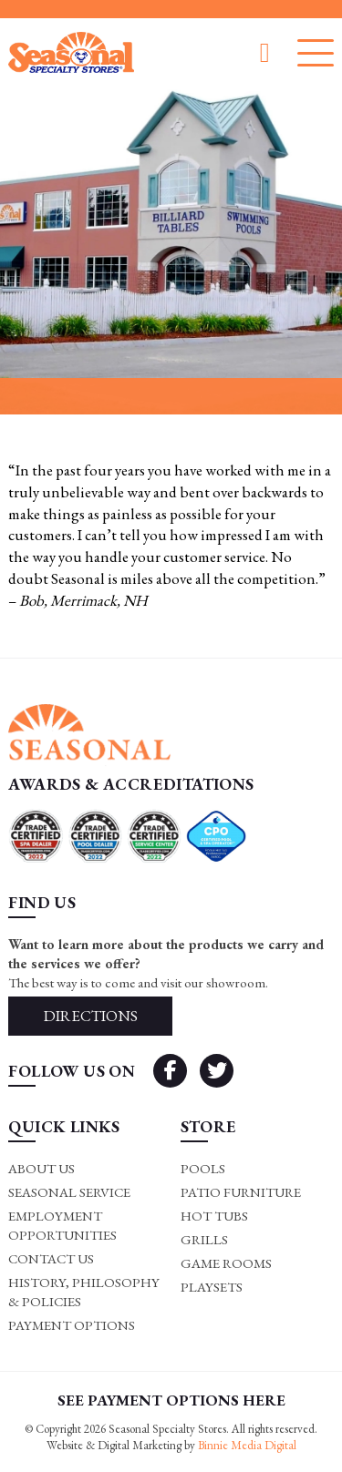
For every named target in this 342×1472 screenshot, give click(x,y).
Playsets (212, 1286)
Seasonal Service (69, 1192)
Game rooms (226, 1263)
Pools (203, 1168)
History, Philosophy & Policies (84, 1291)
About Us (41, 1168)
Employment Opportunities (62, 1225)
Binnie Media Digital (247, 1445)
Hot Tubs (214, 1215)
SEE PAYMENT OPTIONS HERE (171, 1400)
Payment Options (71, 1325)
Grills (204, 1239)
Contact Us (51, 1258)
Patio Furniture (241, 1192)
